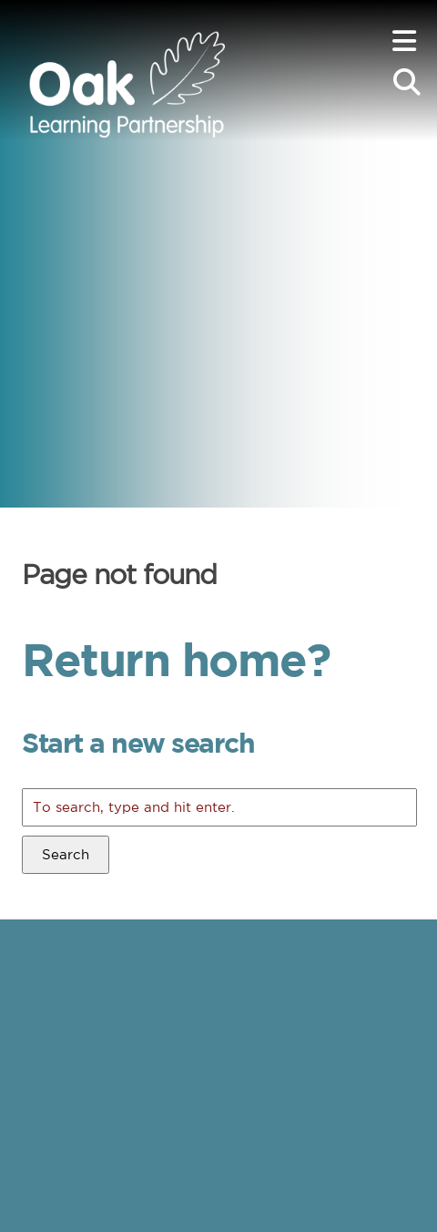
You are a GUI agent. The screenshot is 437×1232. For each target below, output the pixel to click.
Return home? (176, 658)
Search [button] (65, 854)
